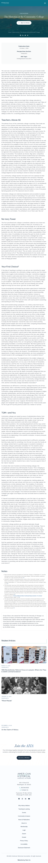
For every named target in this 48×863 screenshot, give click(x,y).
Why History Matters (24, 805)
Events (24, 812)
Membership (24, 826)
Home (9, 32)
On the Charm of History (9, 730)
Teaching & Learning (24, 809)
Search (24, 833)
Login (24, 830)
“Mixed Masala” (6, 701)
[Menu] (45, 3)
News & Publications (24, 819)
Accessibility (24, 844)
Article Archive (15, 32)
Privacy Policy (24, 840)
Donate (24, 837)
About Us (24, 823)
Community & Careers (24, 816)
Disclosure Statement (24, 847)
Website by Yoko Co (24, 860)
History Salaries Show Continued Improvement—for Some (27, 595)
